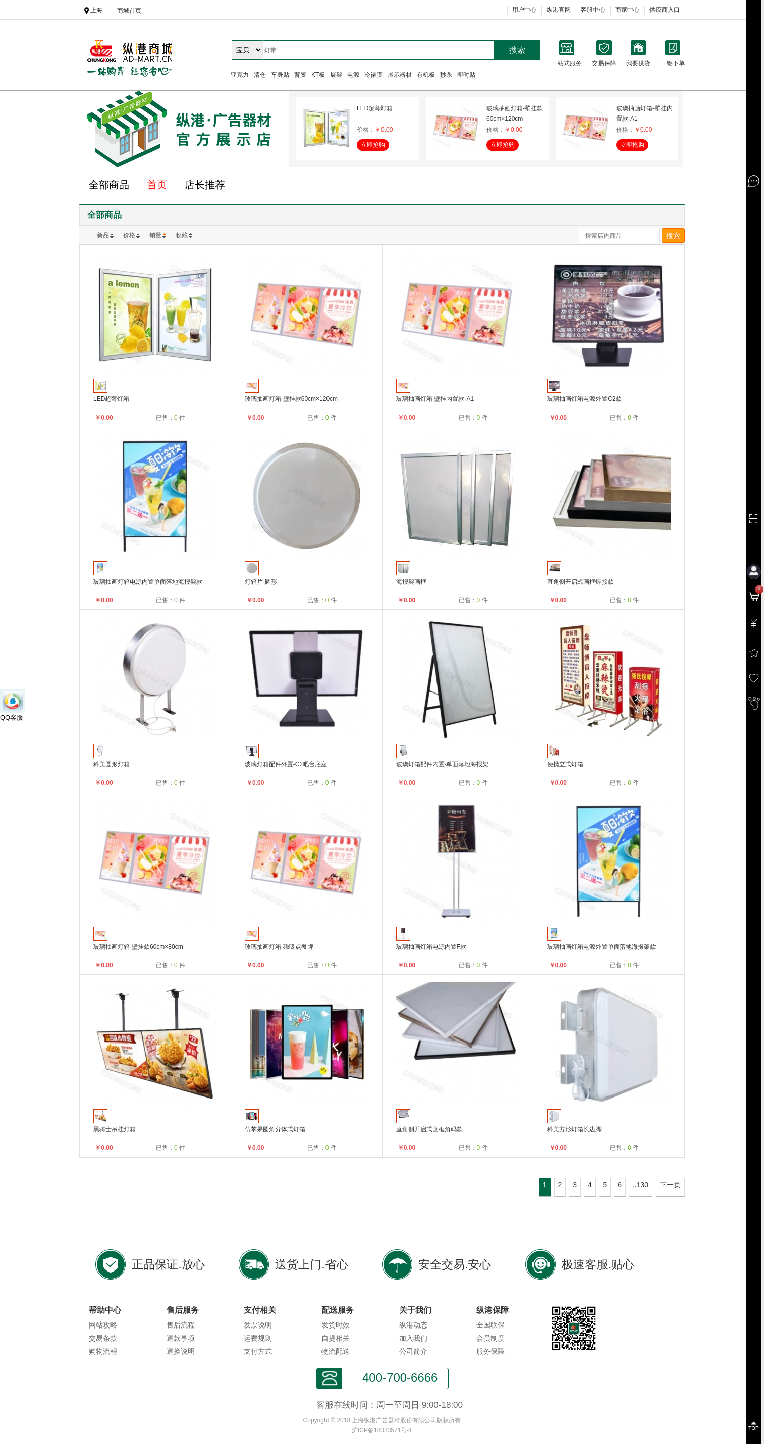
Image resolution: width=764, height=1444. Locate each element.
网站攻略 (103, 1325)
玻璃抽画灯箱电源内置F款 (431, 946)
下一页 (670, 1185)
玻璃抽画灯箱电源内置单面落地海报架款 (147, 581)
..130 (640, 1185)
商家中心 (627, 9)
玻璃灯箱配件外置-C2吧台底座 (286, 764)
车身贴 (280, 74)
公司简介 (413, 1351)
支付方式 (258, 1351)
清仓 (260, 74)
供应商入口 (664, 9)
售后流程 (181, 1325)
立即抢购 (373, 144)
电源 (353, 74)
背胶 (300, 74)
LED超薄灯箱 (375, 108)
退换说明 (181, 1351)
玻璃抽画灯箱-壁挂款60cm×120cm (514, 113)
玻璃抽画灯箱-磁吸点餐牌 (279, 946)
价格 (129, 235)
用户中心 (524, 9)
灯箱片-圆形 (261, 581)
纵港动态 (413, 1325)
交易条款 (103, 1338)
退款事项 (181, 1338)
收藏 (182, 235)
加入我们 (413, 1338)
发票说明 (258, 1325)
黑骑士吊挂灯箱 (114, 1129)
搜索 (517, 50)
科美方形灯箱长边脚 (574, 1129)
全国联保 (490, 1325)
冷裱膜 (373, 74)
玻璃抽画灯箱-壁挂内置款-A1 (644, 113)
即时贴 (466, 74)
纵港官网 (559, 9)
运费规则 (258, 1338)
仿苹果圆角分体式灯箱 (275, 1129)
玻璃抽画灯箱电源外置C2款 (584, 398)
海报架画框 (411, 581)
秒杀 (446, 74)
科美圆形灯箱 (111, 764)
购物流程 (103, 1351)
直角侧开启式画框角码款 (429, 1129)
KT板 (318, 74)
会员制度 (490, 1338)
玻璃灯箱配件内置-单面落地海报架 (442, 764)
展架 (336, 74)
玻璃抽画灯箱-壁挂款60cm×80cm (138, 946)
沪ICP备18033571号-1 (382, 1430)
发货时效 (335, 1325)
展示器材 (400, 74)
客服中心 (593, 9)
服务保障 (490, 1351)
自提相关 (335, 1338)
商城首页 (129, 10)
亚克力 (240, 74)
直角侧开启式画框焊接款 (580, 581)
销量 (155, 235)
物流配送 (335, 1351)
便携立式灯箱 (565, 764)
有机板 (426, 74)
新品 (103, 235)
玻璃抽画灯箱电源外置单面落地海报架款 (601, 946)
